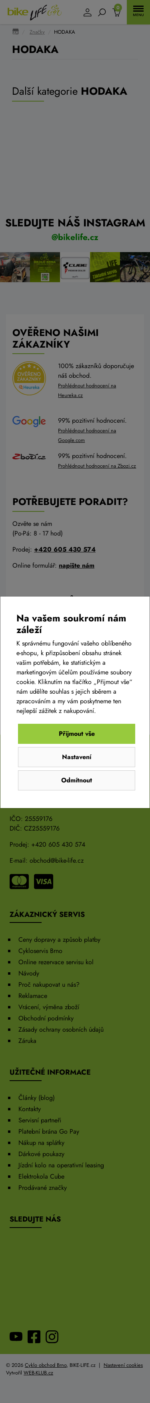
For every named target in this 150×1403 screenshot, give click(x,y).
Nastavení (76, 757)
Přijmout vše (77, 733)
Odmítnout (76, 780)
